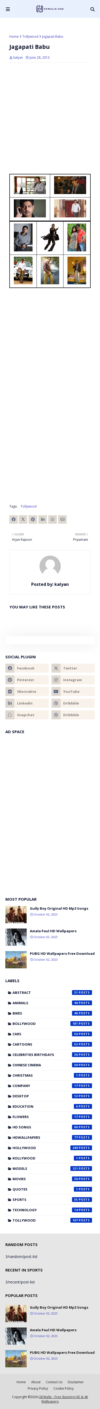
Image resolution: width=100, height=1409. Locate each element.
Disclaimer (76, 1382)
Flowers (52, 1116)
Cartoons (52, 1044)
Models (52, 1168)
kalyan (18, 57)
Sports (52, 1199)
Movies (52, 1178)
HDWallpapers (52, 1137)
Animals (52, 1002)
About (36, 1382)
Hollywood (52, 1147)
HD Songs (52, 1127)
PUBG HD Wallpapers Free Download (62, 953)
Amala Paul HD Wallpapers (53, 931)
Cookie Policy (63, 1388)
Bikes (52, 1013)
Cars (52, 1034)
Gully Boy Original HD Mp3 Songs (59, 908)
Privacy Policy (38, 1388)
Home (14, 36)
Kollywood (52, 1158)
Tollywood (30, 36)
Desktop (52, 1096)
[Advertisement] (50, 218)
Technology (52, 1210)
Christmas (52, 1075)
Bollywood (52, 1023)
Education (52, 1106)
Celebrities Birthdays (52, 1054)
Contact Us (54, 1382)
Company (52, 1085)
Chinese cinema (52, 1065)
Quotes (52, 1189)
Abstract (52, 992)
